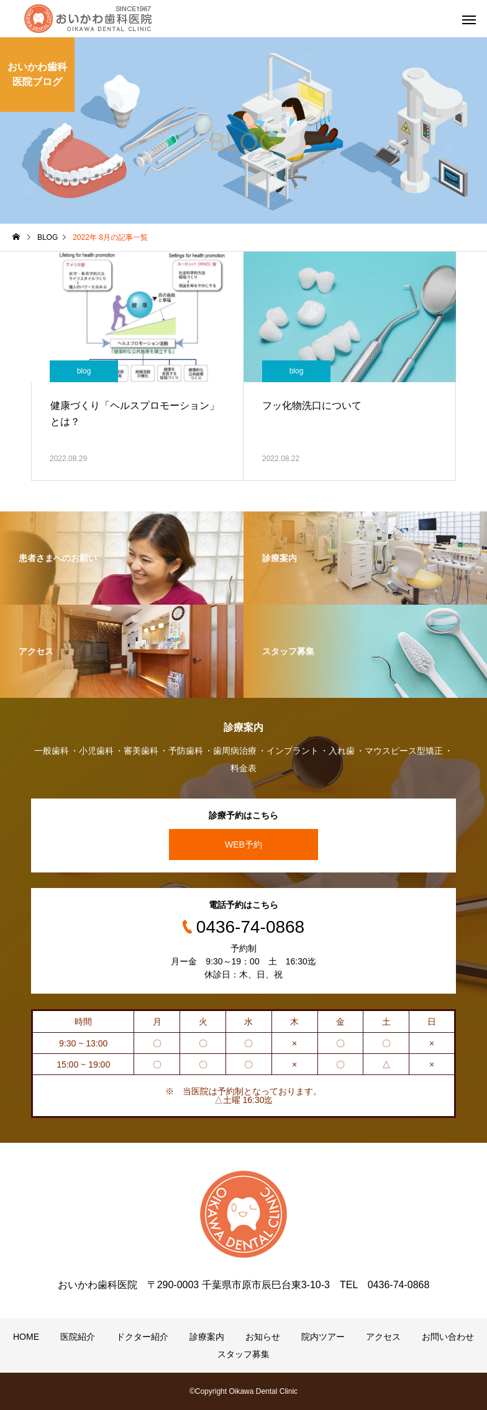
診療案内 (206, 1337)
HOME (26, 1337)
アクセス (383, 1337)
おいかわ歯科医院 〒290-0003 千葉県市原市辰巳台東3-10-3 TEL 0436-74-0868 (244, 1285)
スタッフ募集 (243, 1354)
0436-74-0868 (250, 926)
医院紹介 (77, 1337)
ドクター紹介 (142, 1337)
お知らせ (262, 1337)
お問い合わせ (448, 1337)
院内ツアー (323, 1337)
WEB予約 (243, 844)
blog (84, 371)
